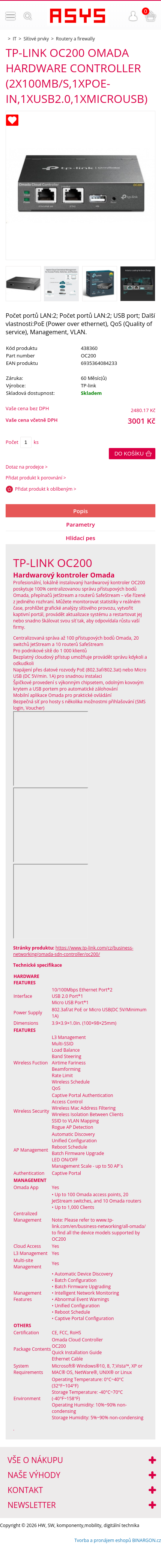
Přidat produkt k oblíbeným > (45, 489)
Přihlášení (133, 16)
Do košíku (129, 454)
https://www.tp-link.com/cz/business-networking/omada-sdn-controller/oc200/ (73, 951)
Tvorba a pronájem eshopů (102, 1540)
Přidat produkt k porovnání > (36, 478)
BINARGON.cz (146, 1540)
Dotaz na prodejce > (27, 467)
